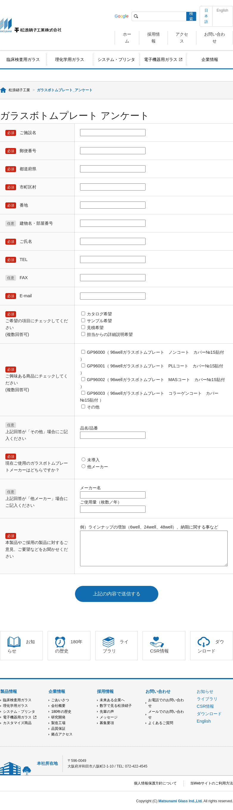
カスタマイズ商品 (17, 723)
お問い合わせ (158, 691)
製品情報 (8, 691)
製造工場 (58, 723)
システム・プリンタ (116, 59)
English (222, 10)
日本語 (206, 16)
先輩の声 (107, 712)
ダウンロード (209, 713)
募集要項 (107, 723)
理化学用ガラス (69, 59)
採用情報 (105, 691)
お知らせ (205, 691)
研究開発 (58, 717)
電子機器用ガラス (160, 59)
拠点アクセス (62, 734)
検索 (191, 16)
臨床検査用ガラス (23, 59)
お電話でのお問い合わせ (166, 703)
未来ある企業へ (112, 700)
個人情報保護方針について (155, 783)
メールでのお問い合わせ (166, 714)
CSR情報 (205, 706)
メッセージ (109, 717)
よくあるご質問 (160, 723)
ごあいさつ (60, 700)
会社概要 (58, 706)
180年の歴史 (61, 712)
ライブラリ (207, 698)
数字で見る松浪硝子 (116, 706)
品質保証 (58, 728)
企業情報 (209, 59)
